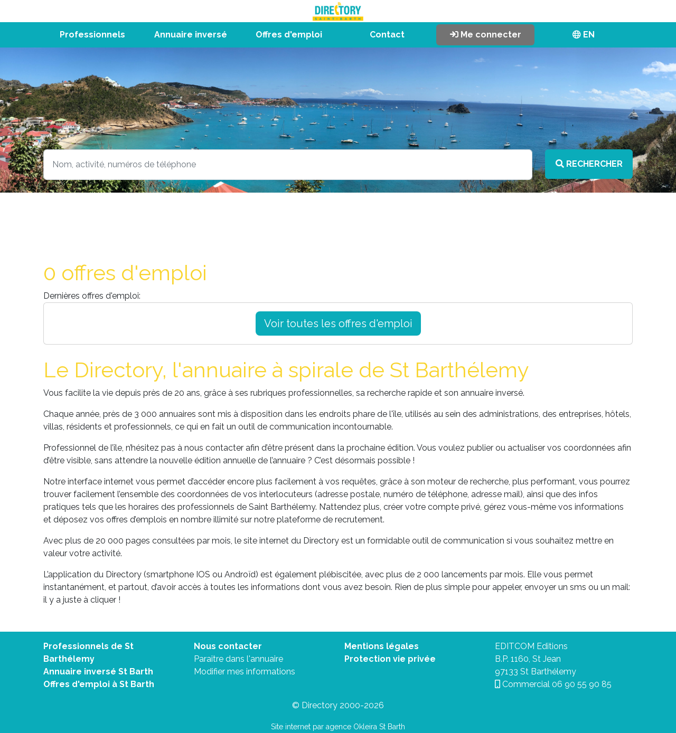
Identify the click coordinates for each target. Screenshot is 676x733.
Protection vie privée (390, 659)
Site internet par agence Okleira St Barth (338, 726)
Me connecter (485, 35)
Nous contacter (228, 646)
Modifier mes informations (244, 672)
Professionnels (92, 35)
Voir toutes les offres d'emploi (338, 323)
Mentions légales (381, 646)
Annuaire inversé (190, 35)
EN (583, 35)
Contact (387, 35)
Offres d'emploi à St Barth (98, 684)
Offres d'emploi (289, 35)
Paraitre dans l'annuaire (238, 659)
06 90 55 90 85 (582, 684)
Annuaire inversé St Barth (98, 672)
